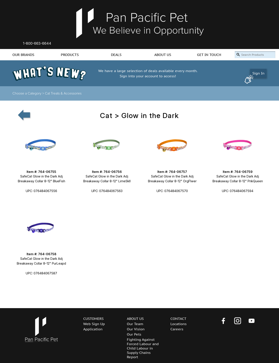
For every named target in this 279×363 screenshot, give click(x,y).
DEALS (116, 54)
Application (92, 329)
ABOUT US (162, 54)
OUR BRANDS (23, 54)
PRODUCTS (70, 54)
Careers (176, 329)
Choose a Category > (28, 93)
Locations (178, 324)
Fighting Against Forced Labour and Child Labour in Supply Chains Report (143, 348)
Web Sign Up (94, 324)
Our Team (135, 324)
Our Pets (134, 334)
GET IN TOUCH (209, 54)
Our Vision (136, 329)
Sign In (258, 73)
